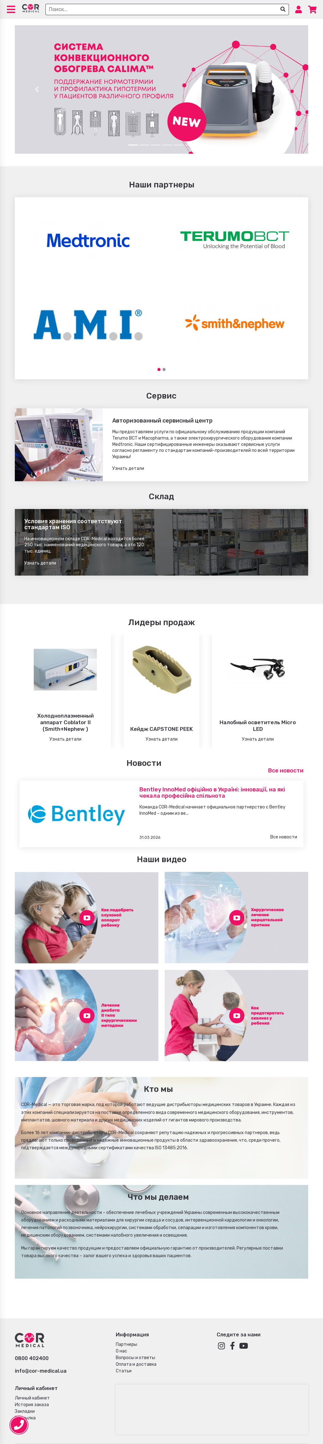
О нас (121, 1351)
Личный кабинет (32, 1398)
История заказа (32, 1404)
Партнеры (126, 1344)
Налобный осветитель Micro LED (258, 725)
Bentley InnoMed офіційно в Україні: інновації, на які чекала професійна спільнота (212, 792)
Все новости (285, 770)
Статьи (124, 1371)
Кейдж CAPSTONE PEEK (161, 729)
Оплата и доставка (136, 1364)
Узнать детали (128, 468)
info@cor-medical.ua (41, 1371)
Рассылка (25, 1418)
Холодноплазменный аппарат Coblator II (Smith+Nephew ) (65, 722)
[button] (37, 89)
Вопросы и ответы (135, 1357)
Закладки (25, 1411)
